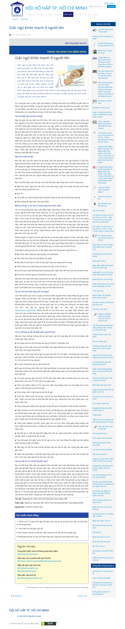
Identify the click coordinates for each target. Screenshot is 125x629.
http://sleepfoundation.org (27, 568)
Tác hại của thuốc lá (100, 454)
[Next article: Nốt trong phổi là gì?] (82, 596)
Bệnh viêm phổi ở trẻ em (101, 537)
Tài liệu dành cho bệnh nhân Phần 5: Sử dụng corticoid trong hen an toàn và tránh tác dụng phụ (105, 62)
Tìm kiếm (111, 6)
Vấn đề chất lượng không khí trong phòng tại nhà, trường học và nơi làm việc (103, 327)
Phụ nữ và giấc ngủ (100, 341)
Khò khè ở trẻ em (99, 546)
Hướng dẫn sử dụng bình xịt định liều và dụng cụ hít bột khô (103, 585)
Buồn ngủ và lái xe (99, 261)
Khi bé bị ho (97, 532)
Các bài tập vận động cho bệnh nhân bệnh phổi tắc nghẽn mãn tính (102, 493)
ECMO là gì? (97, 415)
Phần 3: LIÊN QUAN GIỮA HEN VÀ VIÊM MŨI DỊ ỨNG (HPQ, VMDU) (102, 114)
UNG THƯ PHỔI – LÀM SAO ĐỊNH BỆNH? (104, 190)
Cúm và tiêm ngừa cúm (101, 403)
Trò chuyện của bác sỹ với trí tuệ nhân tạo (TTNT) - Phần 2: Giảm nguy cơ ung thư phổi (103, 229)
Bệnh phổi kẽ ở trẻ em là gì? (103, 279)
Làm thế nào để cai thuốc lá (102, 449)
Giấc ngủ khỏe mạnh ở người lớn (36, 27)
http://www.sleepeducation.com (29, 578)
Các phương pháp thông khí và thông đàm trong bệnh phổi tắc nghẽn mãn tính (103, 484)
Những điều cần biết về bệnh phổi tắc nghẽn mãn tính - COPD (103, 468)
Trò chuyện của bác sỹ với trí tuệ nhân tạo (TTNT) (105, 238)
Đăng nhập (108, 3)
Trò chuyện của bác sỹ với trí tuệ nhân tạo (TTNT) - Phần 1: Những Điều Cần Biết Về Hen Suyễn (105, 137)
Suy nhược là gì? (99, 210)
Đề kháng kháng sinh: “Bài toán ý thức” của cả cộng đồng (102, 348)
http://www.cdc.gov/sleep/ (27, 554)
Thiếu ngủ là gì (98, 291)
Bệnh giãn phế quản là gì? (102, 385)
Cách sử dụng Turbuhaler (102, 578)
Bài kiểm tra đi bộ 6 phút (101, 108)
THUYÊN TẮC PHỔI (100, 309)
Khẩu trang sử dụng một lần (102, 438)
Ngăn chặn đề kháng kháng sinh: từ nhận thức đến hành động (103, 371)
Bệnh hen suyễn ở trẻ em (102, 521)
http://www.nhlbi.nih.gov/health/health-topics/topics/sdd (39, 561)
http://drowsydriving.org (26, 571)
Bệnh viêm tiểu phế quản (101, 542)
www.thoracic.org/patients (25, 310)
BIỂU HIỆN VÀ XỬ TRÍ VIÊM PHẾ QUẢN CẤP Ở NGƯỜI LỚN (103, 247)
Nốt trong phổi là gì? (100, 433)
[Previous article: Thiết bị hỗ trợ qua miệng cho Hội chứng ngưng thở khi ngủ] (16, 596)
